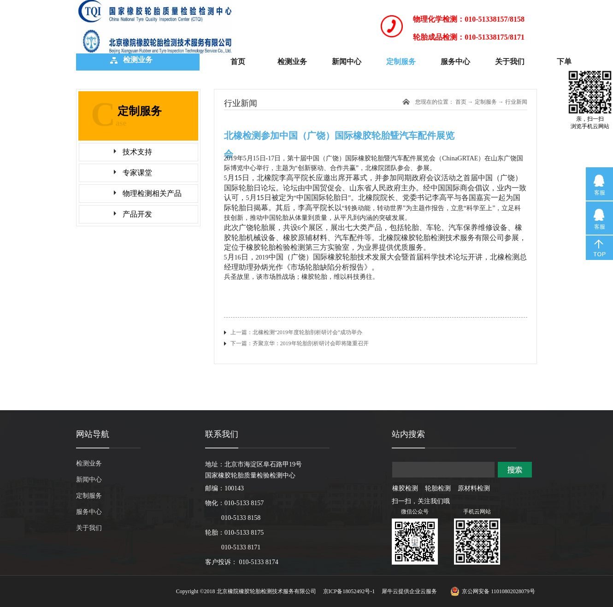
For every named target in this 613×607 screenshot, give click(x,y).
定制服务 (486, 102)
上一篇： (296, 332)
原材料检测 (474, 488)
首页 (237, 61)
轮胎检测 (438, 488)
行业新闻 (516, 102)
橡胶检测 (405, 488)
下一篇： (299, 343)
